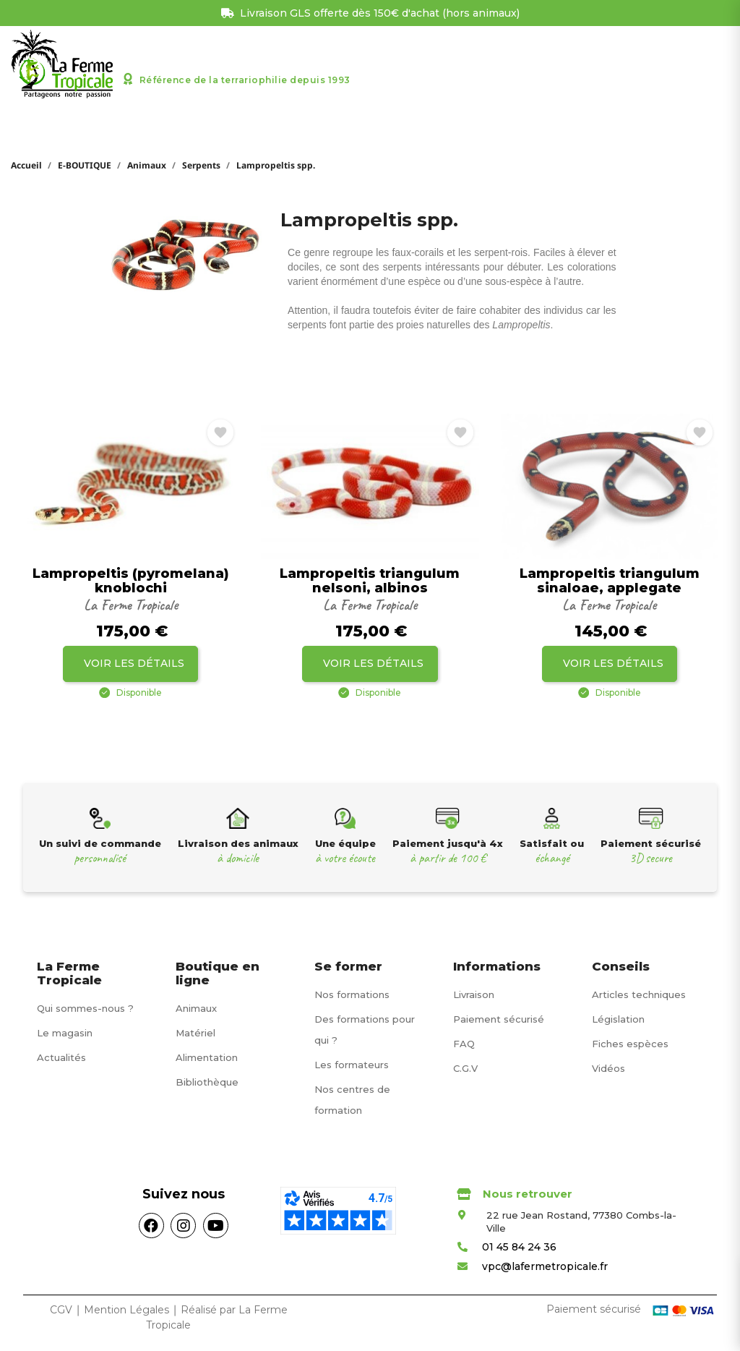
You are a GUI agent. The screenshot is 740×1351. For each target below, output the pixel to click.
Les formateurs (351, 1064)
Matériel (195, 1033)
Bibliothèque (207, 1082)
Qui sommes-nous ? (85, 1008)
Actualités (61, 1057)
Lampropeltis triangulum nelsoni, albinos (370, 581)
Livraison (473, 994)
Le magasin (64, 1033)
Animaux (196, 1008)
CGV (61, 1309)
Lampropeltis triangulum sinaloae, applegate (610, 581)
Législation (618, 1019)
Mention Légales (128, 1309)
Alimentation (207, 1057)
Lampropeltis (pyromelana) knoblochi (131, 581)
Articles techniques (639, 994)
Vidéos (608, 1068)
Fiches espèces (630, 1043)
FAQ (464, 1043)
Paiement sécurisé (498, 1019)
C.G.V (465, 1068)
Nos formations (352, 994)
